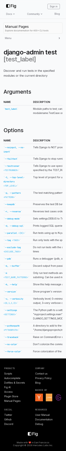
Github (8, 419)
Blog (57, 13)
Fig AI (7, 387)
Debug (39, 423)
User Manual (42, 414)
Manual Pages (12, 400)
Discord (8, 423)
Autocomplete (12, 378)
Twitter (8, 414)
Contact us (41, 373)
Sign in (54, 6)
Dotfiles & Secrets (14, 382)
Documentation (44, 419)
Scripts (8, 373)
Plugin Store (11, 396)
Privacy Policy (43, 378)
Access (8, 391)
